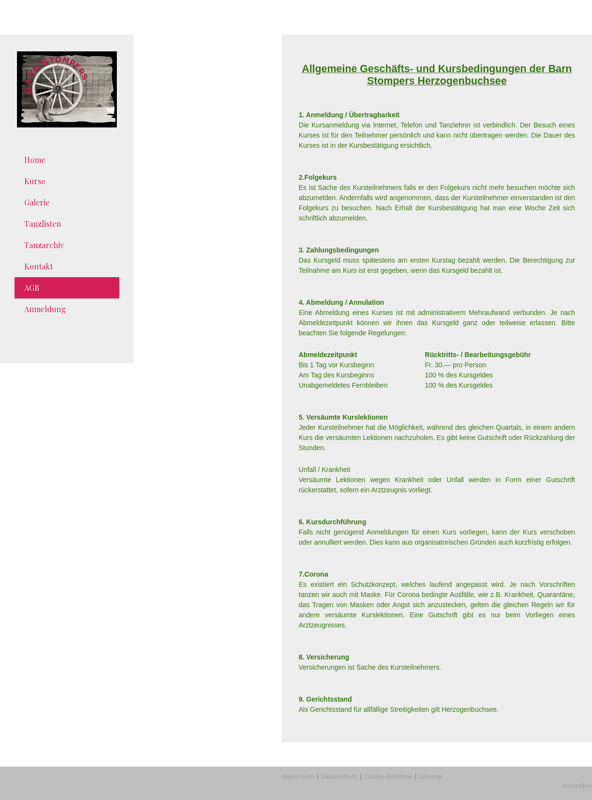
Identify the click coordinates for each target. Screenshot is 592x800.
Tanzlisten (42, 224)
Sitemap (431, 776)
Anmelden (577, 785)
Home (34, 160)
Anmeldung (45, 309)
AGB (31, 287)
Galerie (36, 202)
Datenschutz (339, 776)
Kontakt (38, 266)
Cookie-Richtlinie (388, 776)
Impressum (298, 776)
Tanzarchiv (44, 245)
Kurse (34, 181)
